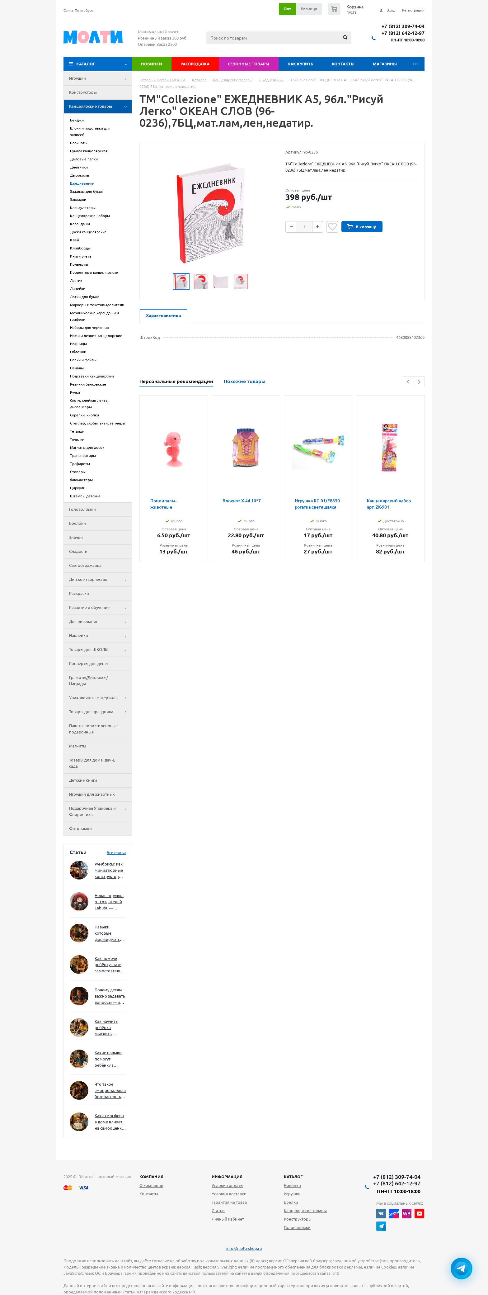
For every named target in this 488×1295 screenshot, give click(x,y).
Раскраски (79, 593)
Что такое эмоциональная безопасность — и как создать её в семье (110, 1091)
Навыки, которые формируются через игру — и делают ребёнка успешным (109, 933)
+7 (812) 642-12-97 (403, 33)
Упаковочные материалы (100, 698)
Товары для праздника (100, 712)
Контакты (343, 64)
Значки (76, 537)
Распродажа (195, 64)
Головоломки (82, 509)
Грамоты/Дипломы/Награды (88, 680)
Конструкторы (83, 92)
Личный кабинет (228, 1219)
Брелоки (77, 523)
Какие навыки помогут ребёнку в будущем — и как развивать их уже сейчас (108, 1059)
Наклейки (100, 636)
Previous (408, 382)
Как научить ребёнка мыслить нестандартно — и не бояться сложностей (109, 1028)
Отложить (332, 227)
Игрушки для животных (92, 794)
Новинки (151, 64)
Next (419, 382)
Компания (151, 1176)
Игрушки (100, 78)
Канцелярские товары (100, 106)
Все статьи (116, 853)
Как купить (300, 64)
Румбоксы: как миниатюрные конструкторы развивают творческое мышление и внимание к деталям (109, 871)
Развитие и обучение (100, 607)
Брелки (291, 1202)
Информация (227, 1176)
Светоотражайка (85, 565)
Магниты (77, 746)
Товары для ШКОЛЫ (100, 650)
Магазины (385, 64)
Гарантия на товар (229, 1202)
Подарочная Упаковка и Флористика (100, 812)
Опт (287, 9)
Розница (309, 9)
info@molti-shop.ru (244, 1248)
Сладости (78, 551)
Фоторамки (80, 828)
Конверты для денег (88, 663)
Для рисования (100, 622)
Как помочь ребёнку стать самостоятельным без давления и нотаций (110, 965)
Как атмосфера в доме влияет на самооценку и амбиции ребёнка (109, 1122)
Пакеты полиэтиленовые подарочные (93, 728)
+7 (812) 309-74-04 (403, 26)
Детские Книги (83, 780)
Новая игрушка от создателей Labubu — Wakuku (109, 902)
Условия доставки (229, 1194)
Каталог (85, 64)
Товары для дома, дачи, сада (92, 763)
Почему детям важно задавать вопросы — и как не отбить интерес (110, 996)
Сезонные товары (248, 64)
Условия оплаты (227, 1185)
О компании (151, 1185)
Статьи (218, 1210)
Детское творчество (100, 579)
